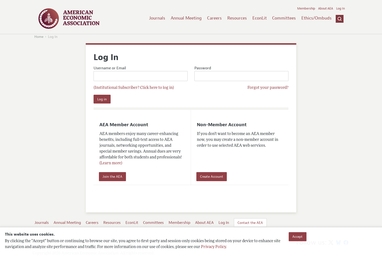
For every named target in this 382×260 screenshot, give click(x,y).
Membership (306, 8)
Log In (340, 8)
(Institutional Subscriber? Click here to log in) (134, 88)
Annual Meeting (186, 18)
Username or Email (141, 73)
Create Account (211, 176)
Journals (157, 18)
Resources (237, 18)
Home (38, 37)
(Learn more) (110, 163)
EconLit (259, 18)
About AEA (325, 8)
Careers (214, 18)
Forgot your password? (268, 88)
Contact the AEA (250, 222)
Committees (284, 18)
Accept (297, 236)
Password (241, 73)
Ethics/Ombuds (316, 18)
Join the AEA (112, 176)
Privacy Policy (213, 247)
